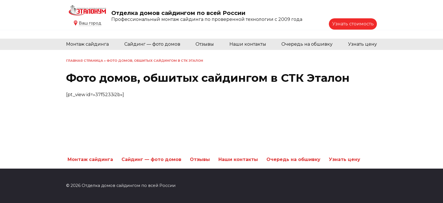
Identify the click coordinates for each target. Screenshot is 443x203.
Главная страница (84, 61)
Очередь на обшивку (307, 44)
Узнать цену (362, 44)
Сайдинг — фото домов (152, 44)
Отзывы (205, 44)
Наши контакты (247, 44)
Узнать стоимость (353, 24)
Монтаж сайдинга (87, 44)
